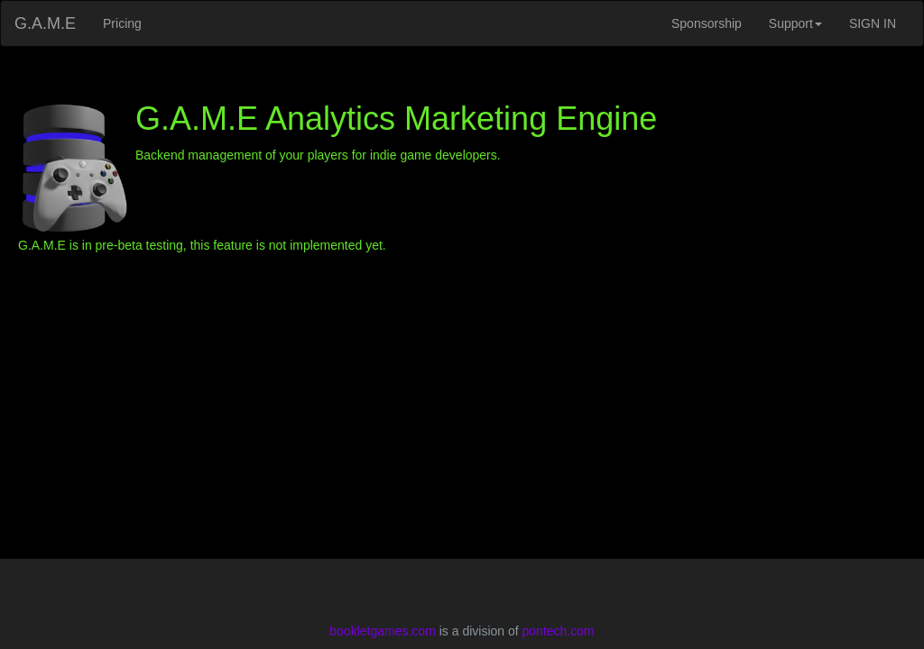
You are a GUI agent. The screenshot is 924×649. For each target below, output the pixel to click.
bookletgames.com (382, 631)
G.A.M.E (45, 23)
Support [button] (795, 23)
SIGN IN (872, 23)
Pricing (122, 23)
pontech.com (558, 631)
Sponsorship (706, 23)
